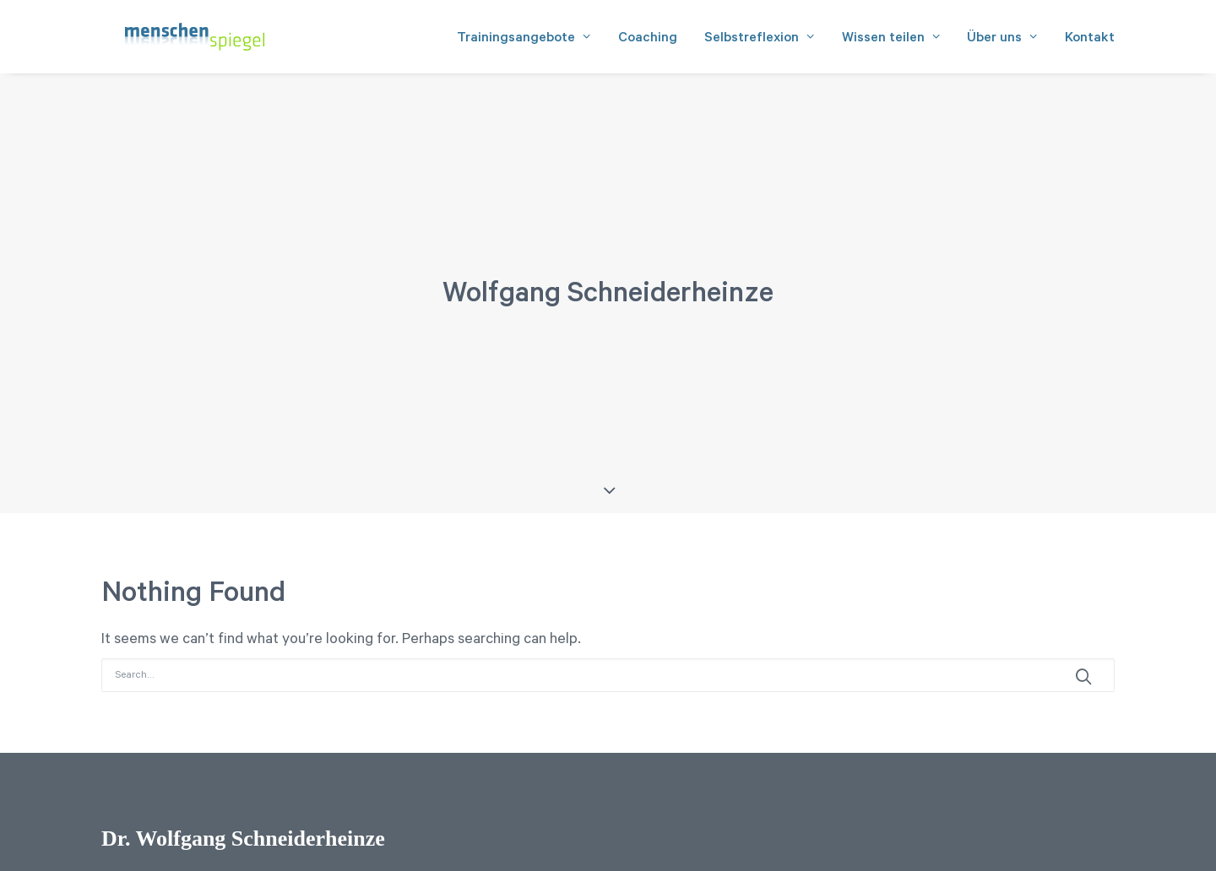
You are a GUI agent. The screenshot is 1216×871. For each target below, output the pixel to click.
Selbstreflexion (759, 43)
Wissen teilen (891, 43)
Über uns (1002, 43)
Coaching (647, 43)
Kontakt (1090, 43)
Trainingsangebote (524, 43)
